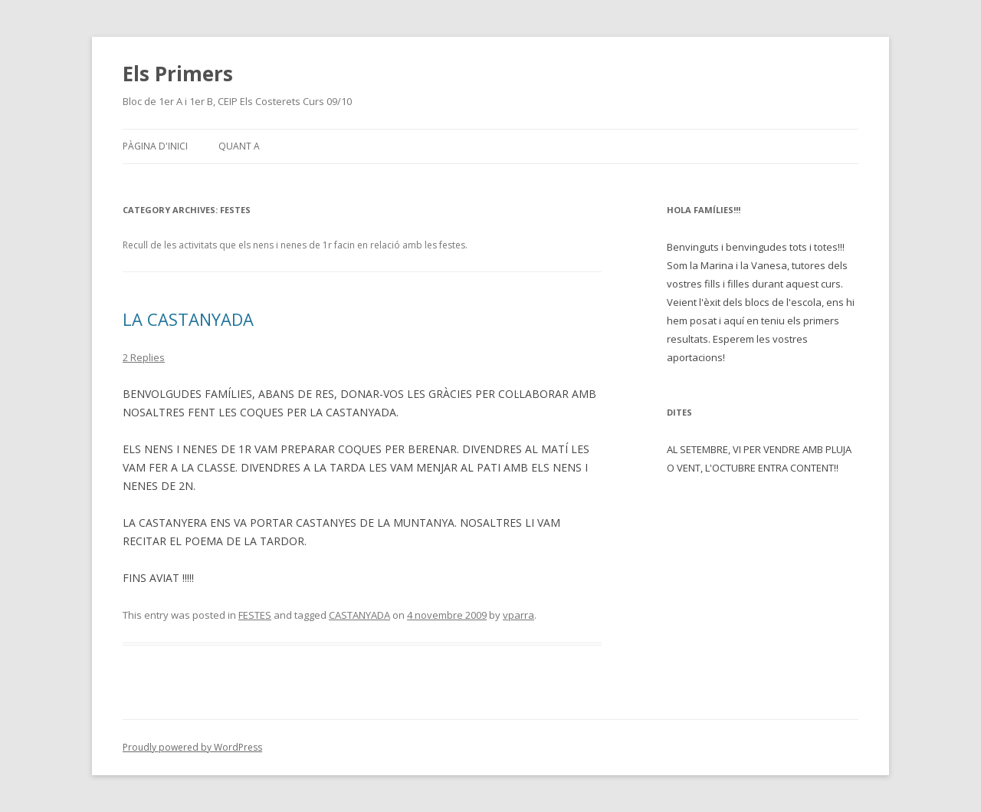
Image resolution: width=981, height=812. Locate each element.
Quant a (239, 146)
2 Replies (144, 357)
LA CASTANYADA (188, 318)
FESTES (254, 615)
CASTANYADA (359, 615)
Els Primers (178, 73)
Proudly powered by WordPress (192, 747)
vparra (518, 615)
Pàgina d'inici (155, 146)
